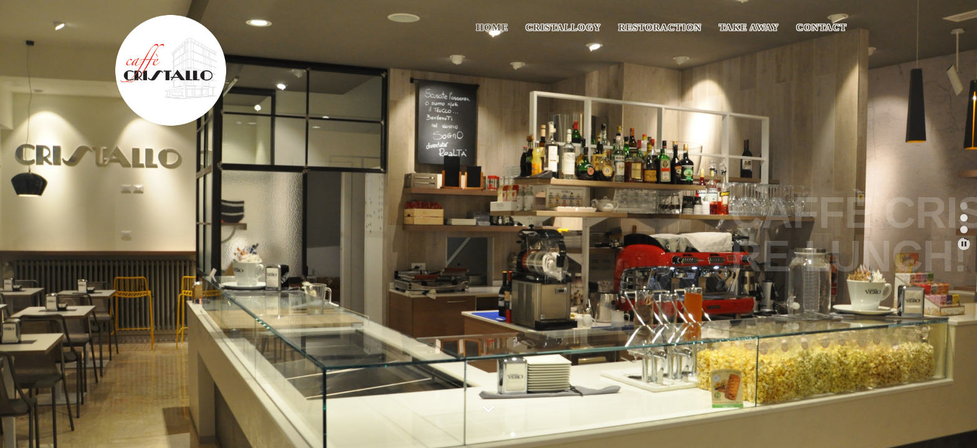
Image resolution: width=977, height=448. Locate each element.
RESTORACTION (660, 27)
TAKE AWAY (749, 27)
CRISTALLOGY (563, 27)
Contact (821, 27)
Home (492, 27)
